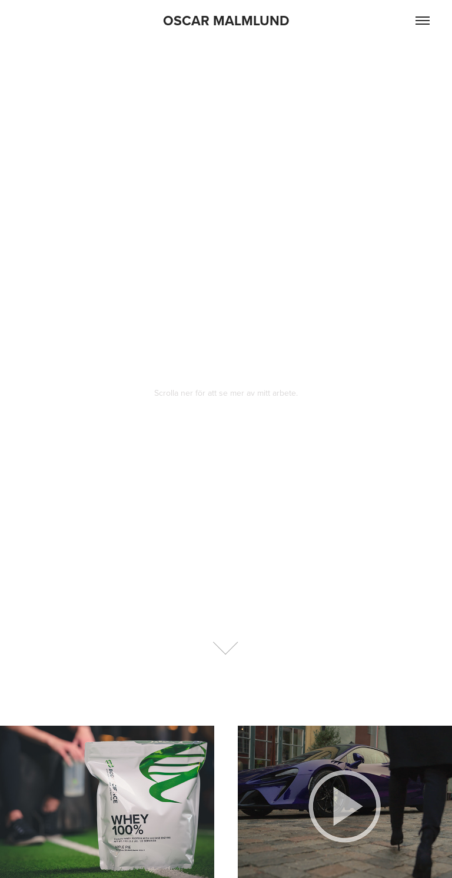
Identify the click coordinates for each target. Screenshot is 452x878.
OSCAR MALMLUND (226, 20)
